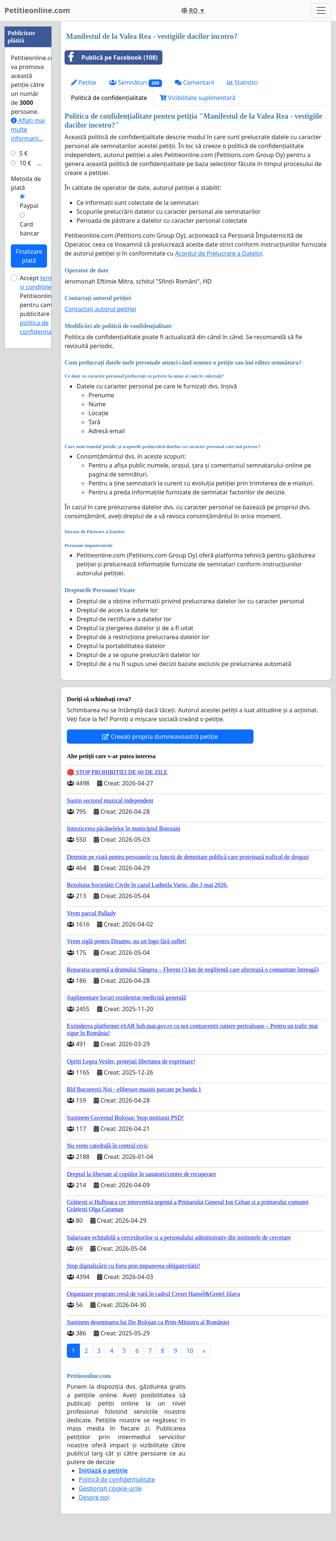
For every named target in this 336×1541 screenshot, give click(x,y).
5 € (23, 377)
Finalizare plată (29, 479)
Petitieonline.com (37, 10)
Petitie (83, 82)
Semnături (135, 82)
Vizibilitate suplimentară (198, 98)
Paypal (29, 429)
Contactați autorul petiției (100, 309)
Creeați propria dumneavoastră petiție (160, 736)
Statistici (242, 82)
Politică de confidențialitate (109, 98)
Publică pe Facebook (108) (111, 57)
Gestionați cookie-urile (110, 1488)
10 (189, 1351)
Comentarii (194, 82)
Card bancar (29, 452)
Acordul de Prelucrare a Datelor (218, 253)
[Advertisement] (28, 133)
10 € (25, 387)
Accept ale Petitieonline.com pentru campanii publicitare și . (44, 529)
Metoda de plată (26, 407)
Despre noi (94, 1497)
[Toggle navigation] (321, 10)
